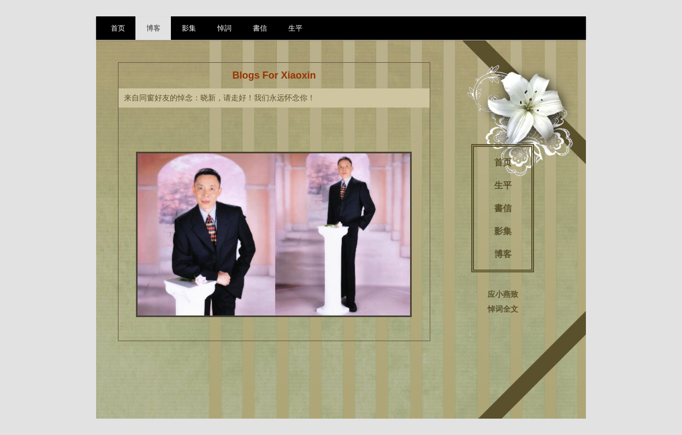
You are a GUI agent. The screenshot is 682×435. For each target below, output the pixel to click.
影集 (189, 28)
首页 (118, 28)
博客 (153, 28)
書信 (260, 28)
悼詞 (224, 28)
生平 (295, 28)
